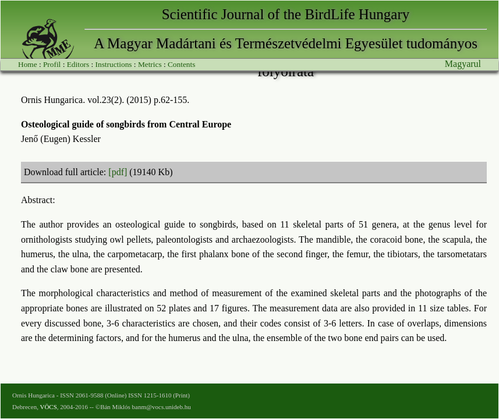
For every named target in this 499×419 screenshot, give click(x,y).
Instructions (113, 64)
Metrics (150, 64)
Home (27, 64)
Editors (78, 64)
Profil (52, 64)
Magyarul (463, 64)
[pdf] (117, 172)
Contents (181, 64)
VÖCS (48, 406)
